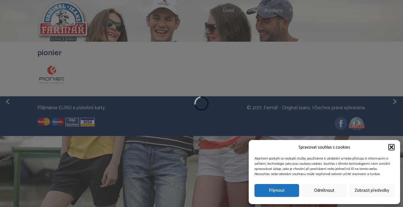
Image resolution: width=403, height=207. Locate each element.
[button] (391, 147)
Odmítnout (324, 190)
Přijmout (277, 190)
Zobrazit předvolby (372, 190)
